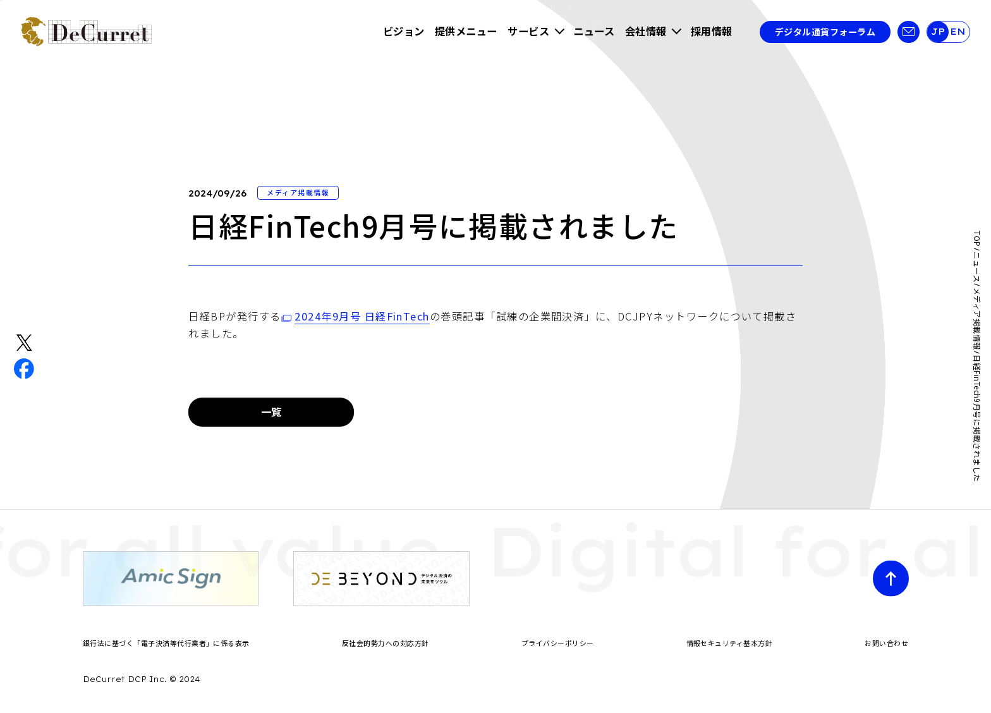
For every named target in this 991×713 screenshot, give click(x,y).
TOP (977, 239)
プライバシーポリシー (557, 643)
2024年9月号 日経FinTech (362, 316)
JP (937, 31)
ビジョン (404, 31)
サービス (528, 31)
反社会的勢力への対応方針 (385, 643)
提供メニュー (466, 31)
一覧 (271, 411)
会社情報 (646, 31)
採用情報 (712, 31)
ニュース (593, 31)
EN (957, 31)
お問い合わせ (886, 643)
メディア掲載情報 (977, 319)
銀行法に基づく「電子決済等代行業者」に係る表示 (166, 643)
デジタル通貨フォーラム (825, 31)
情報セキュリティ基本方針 (729, 643)
